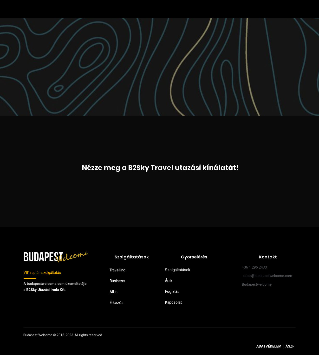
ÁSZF (290, 347)
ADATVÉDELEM (269, 347)
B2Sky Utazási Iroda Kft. (45, 290)
